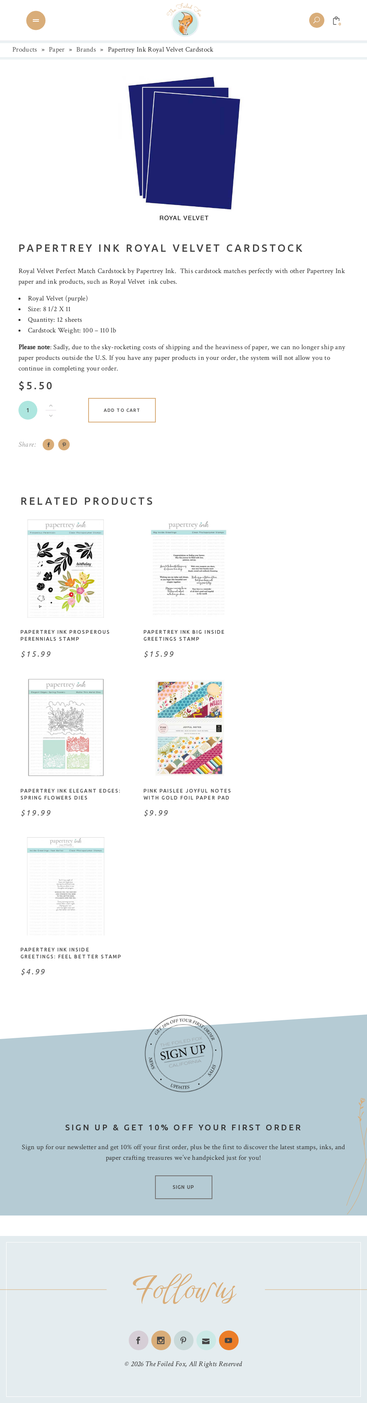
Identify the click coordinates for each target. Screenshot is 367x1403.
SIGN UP (183, 1187)
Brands (86, 49)
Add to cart (122, 410)
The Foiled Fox (165, 1364)
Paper (57, 49)
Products (24, 49)
